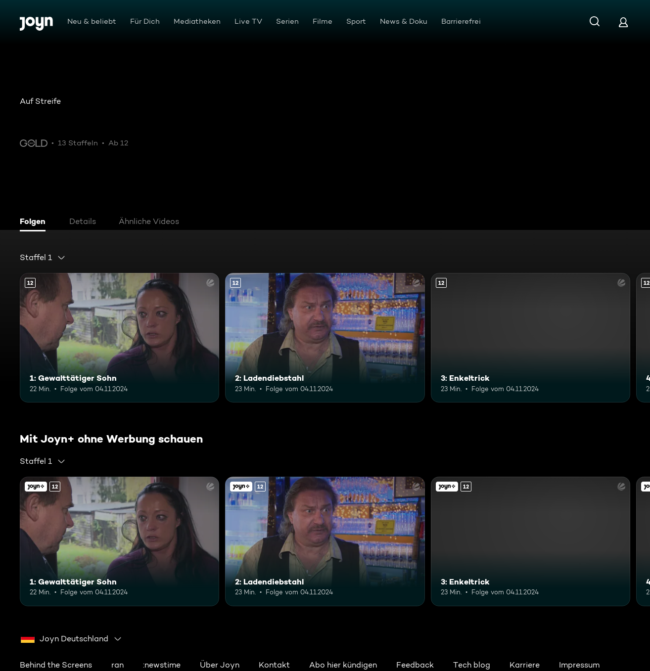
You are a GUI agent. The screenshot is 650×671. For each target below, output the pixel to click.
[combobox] (43, 258)
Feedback (415, 665)
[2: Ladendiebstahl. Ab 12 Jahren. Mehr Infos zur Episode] (324, 338)
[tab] (35, 222)
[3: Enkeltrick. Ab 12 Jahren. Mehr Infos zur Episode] (530, 338)
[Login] (623, 22)
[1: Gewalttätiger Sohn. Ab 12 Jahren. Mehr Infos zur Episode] (119, 338)
